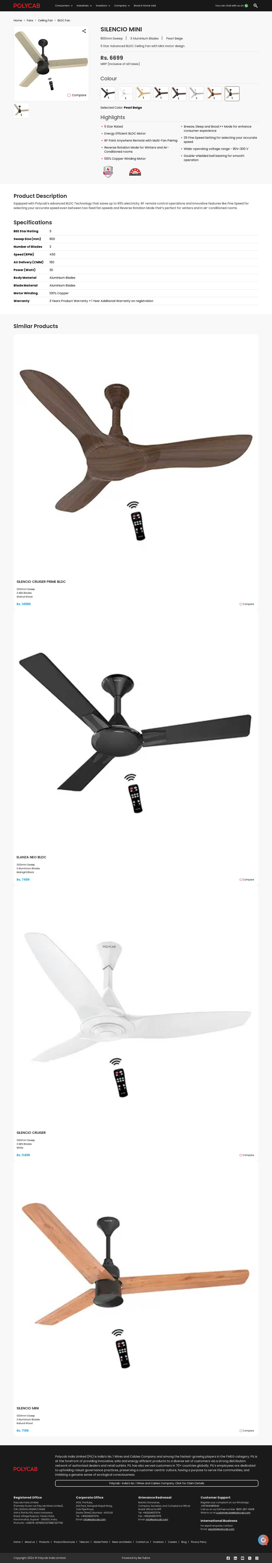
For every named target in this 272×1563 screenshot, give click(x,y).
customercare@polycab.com (233, 1512)
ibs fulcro (144, 1558)
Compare (79, 95)
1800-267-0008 (245, 1509)
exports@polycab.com (221, 1529)
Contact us (142, 1542)
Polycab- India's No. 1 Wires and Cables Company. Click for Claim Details (156, 1483)
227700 (59, 1522)
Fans (30, 20)
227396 (49, 1522)
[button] (107, 93)
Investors (101, 5)
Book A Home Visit (145, 5)
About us (30, 1542)
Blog (184, 1542)
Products (44, 1542)
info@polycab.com (94, 1519)
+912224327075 (152, 1516)
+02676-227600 (34, 1522)
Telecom (84, 1542)
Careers (172, 1542)
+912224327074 (90, 1516)
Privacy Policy (198, 1542)
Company (120, 5)
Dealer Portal (101, 1542)
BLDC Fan (67, 20)
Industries (83, 5)
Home (18, 20)
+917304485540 (210, 1505)
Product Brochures (64, 1542)
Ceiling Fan (47, 20)
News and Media (121, 1542)
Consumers (62, 5)
